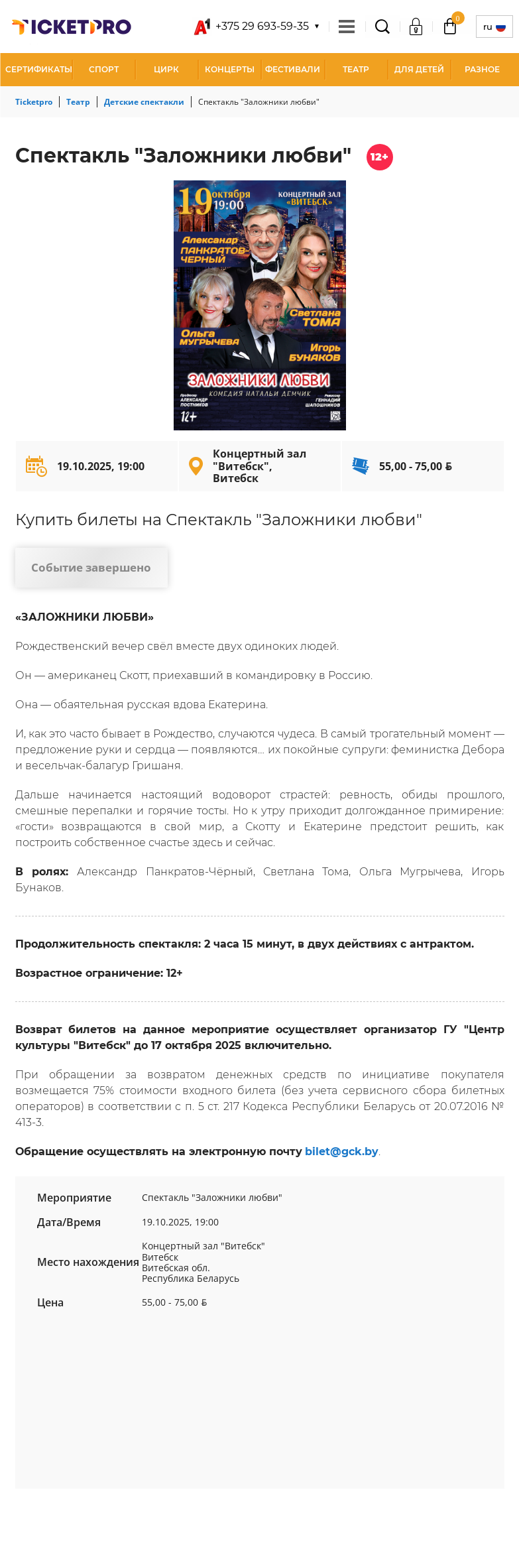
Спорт (104, 69)
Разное (482, 69)
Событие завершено (91, 567)
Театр (356, 69)
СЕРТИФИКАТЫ (38, 69)
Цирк (166, 69)
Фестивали (292, 69)
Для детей (419, 69)
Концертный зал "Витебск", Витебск (259, 465)
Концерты (230, 69)
